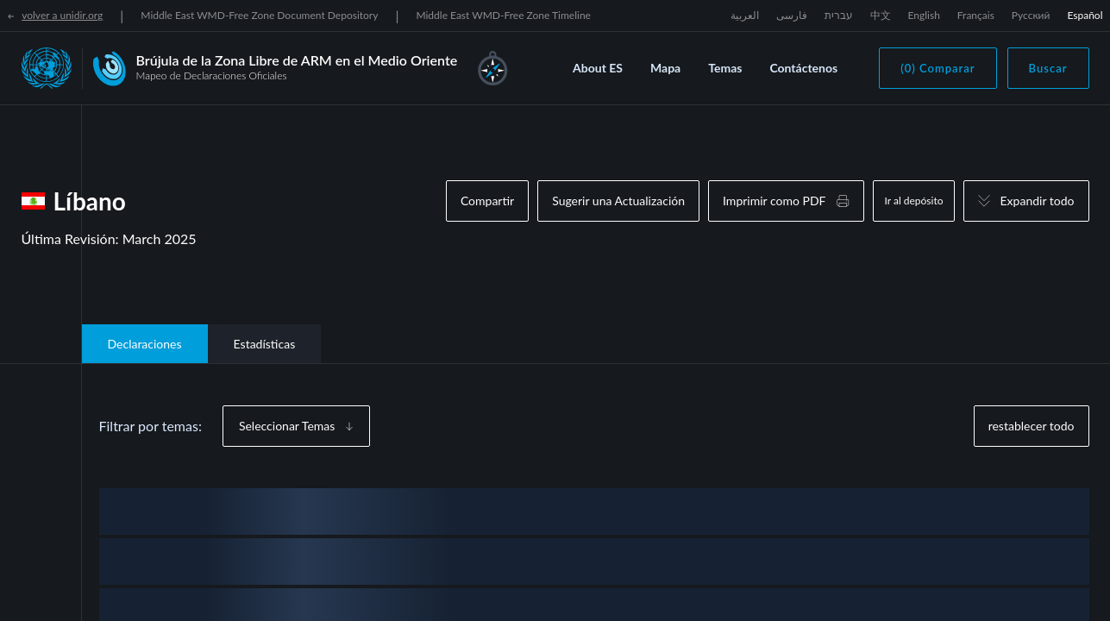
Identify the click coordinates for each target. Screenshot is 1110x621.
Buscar (1048, 68)
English (924, 15)
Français (975, 15)
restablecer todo (1031, 425)
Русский (1031, 15)
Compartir (487, 200)
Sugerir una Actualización (618, 200)
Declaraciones (145, 343)
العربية (745, 15)
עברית (839, 15)
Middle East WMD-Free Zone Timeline (503, 15)
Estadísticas (265, 343)
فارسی (791, 15)
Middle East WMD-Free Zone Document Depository (259, 15)
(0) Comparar (937, 68)
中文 (880, 15)
